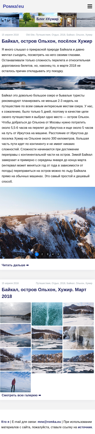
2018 (62, 34)
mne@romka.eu (49, 421)
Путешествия (43, 34)
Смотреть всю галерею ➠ (21, 395)
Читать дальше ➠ (15, 265)
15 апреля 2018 (10, 34)
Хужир (88, 34)
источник (85, 427)
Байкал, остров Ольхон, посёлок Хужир (47, 41)
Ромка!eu (13, 6)
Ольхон (80, 34)
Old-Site (30, 34)
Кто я (5, 421)
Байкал (71, 34)
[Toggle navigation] (90, 6)
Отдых (55, 34)
